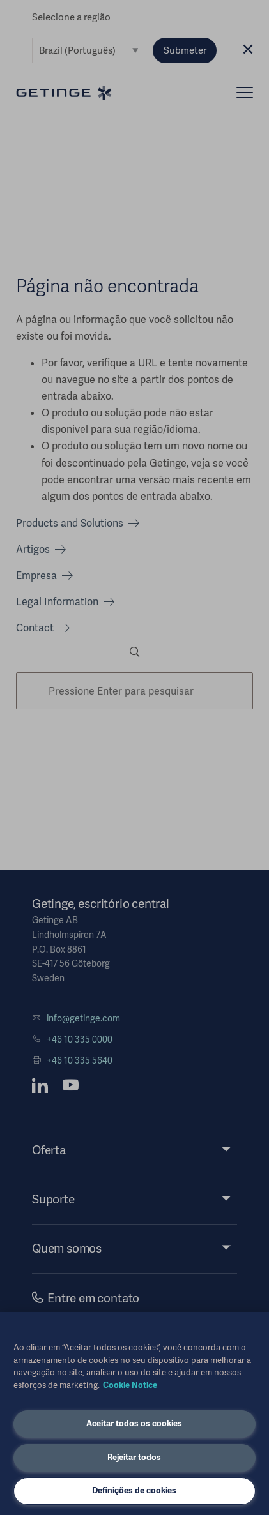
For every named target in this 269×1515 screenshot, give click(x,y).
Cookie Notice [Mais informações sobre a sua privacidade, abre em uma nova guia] (130, 1385)
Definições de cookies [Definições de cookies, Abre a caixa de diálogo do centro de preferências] (134, 1490)
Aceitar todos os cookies (134, 1423)
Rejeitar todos (134, 1457)
